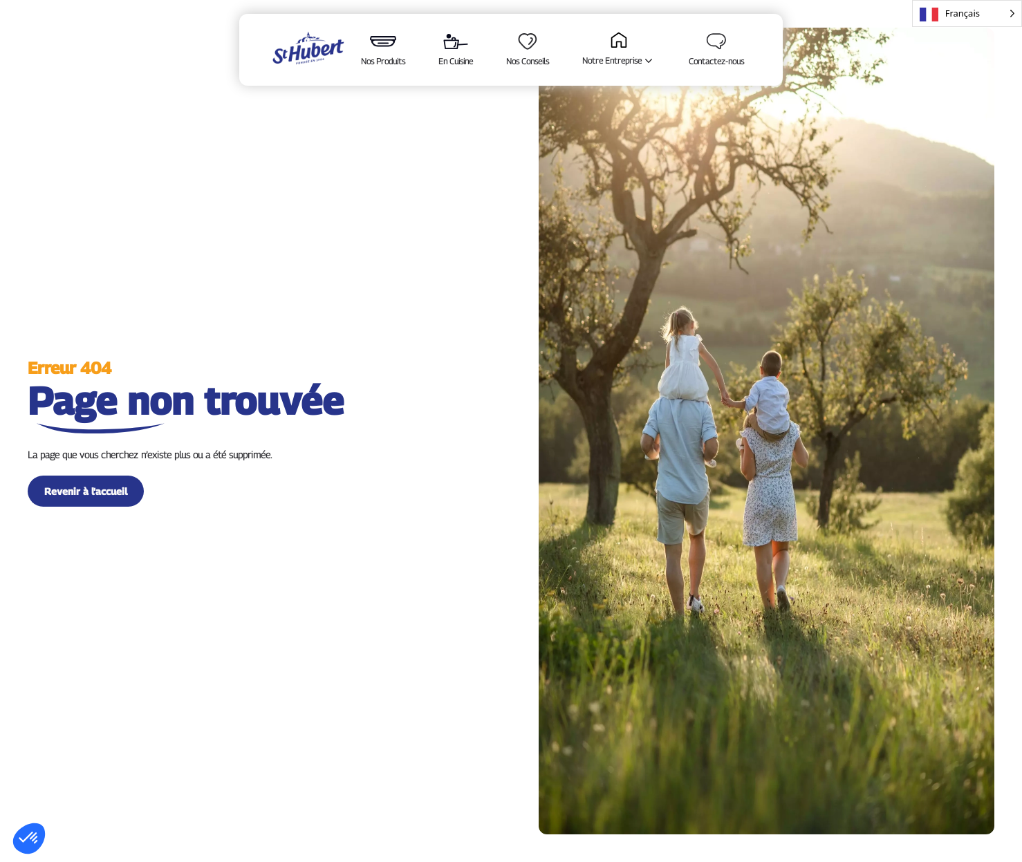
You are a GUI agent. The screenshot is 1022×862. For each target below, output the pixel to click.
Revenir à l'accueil (85, 491)
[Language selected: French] (967, 13)
